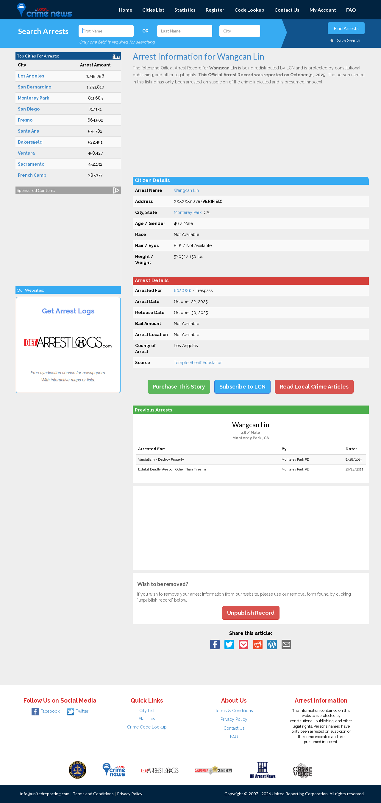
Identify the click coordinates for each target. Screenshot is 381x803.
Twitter (77, 711)
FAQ (351, 10)
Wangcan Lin (186, 190)
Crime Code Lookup (147, 727)
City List (146, 710)
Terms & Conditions (234, 710)
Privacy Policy (234, 719)
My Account (323, 10)
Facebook (46, 711)
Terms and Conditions (93, 793)
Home (125, 10)
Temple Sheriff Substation (198, 362)
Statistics (185, 10)
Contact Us (286, 10)
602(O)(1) (182, 290)
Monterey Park (188, 212)
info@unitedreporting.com (44, 793)
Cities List (153, 10)
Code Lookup (249, 10)
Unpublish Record (250, 613)
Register (215, 10)
